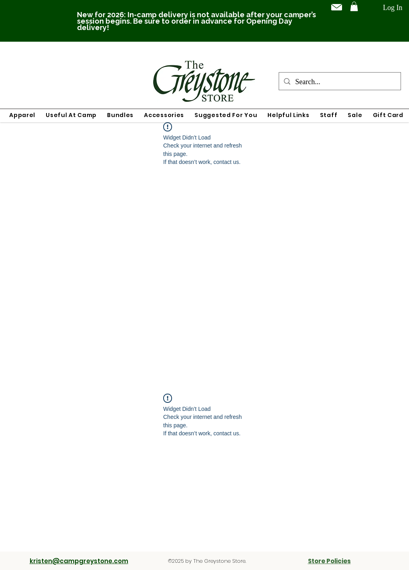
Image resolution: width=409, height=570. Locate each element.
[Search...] (339, 82)
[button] (354, 6)
